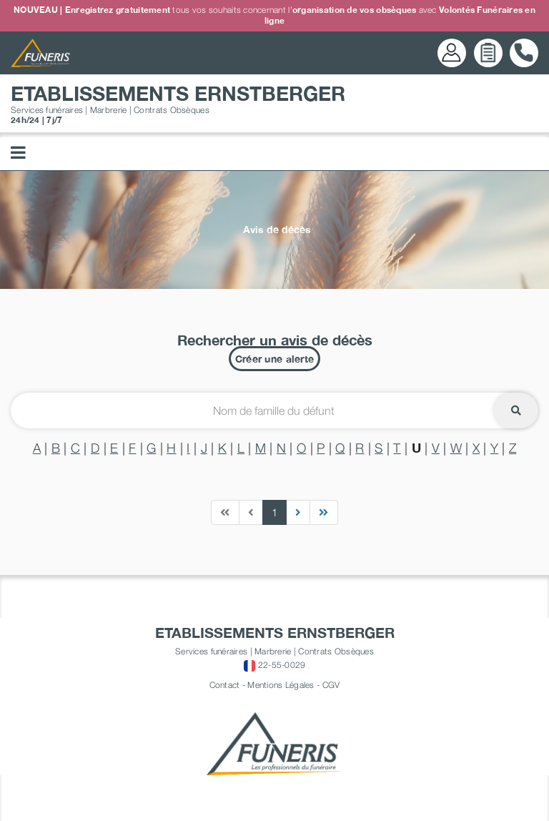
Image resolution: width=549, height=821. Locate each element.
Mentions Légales (280, 684)
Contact (224, 684)
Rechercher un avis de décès (274, 339)
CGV (331, 684)
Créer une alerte (274, 359)
